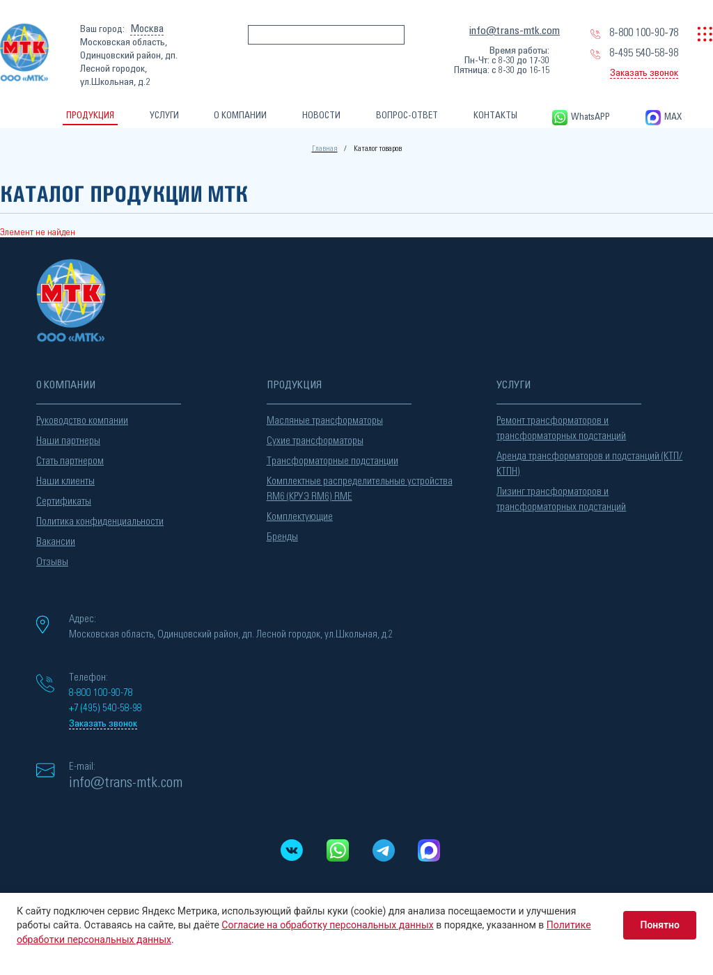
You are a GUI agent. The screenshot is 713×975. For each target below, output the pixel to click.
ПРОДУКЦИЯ (90, 115)
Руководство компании (82, 420)
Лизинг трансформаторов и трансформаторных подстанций (561, 499)
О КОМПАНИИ (240, 115)
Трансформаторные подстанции (332, 461)
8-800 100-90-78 (643, 32)
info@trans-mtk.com (514, 30)
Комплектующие (300, 517)
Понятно (660, 924)
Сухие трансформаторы (315, 441)
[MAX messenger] (429, 850)
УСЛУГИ (164, 115)
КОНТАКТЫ (495, 115)
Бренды (282, 537)
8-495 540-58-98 (643, 52)
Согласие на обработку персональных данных (327, 924)
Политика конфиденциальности (100, 521)
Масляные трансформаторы (325, 420)
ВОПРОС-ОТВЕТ (407, 115)
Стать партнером (70, 461)
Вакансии (55, 542)
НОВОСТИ (321, 115)
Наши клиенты (65, 481)
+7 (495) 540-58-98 (105, 708)
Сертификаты (63, 501)
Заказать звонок (644, 73)
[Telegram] (383, 850)
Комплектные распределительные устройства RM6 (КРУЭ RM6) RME (360, 489)
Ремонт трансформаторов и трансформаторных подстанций (561, 428)
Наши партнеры (68, 441)
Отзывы (52, 562)
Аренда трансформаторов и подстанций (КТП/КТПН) (589, 464)
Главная (325, 148)
